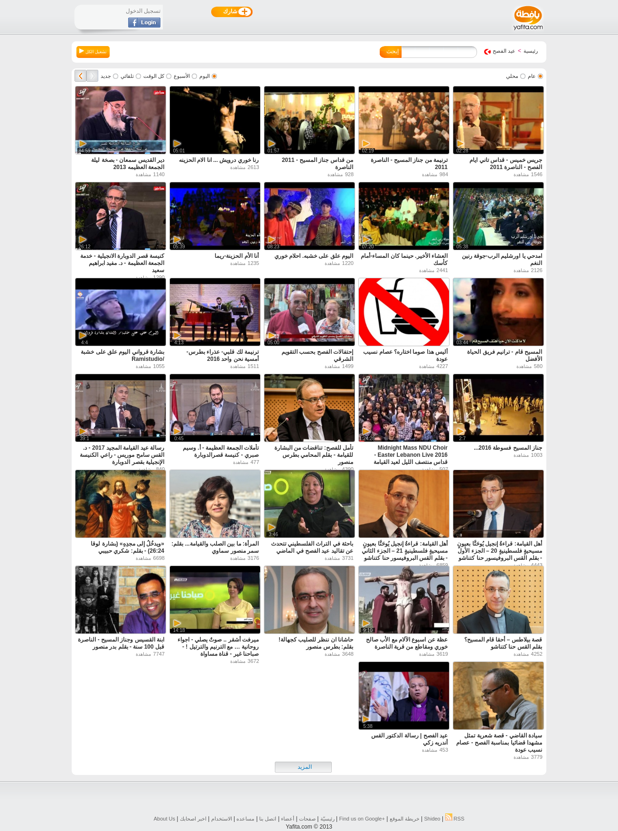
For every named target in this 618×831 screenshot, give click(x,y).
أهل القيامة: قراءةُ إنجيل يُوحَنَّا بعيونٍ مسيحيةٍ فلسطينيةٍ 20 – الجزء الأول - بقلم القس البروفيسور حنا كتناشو (499, 550)
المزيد (305, 767)
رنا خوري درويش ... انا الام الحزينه (219, 160)
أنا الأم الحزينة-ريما (237, 256)
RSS (455, 819)
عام (532, 76)
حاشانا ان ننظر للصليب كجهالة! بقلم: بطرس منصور (316, 643)
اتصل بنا (267, 819)
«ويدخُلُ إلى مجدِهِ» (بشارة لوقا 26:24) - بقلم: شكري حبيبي (127, 547)
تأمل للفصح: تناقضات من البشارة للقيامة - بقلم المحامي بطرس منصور (313, 454)
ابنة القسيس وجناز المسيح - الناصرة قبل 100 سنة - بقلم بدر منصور (121, 643)
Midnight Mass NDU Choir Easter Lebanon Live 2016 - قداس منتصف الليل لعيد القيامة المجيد (411, 458)
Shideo (432, 819)
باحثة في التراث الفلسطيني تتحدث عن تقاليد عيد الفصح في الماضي (312, 547)
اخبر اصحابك (193, 819)
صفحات (307, 819)
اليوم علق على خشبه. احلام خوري (313, 256)
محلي (512, 76)
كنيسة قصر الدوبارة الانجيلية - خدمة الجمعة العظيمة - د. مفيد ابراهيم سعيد (122, 263)
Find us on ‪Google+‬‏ (362, 819)
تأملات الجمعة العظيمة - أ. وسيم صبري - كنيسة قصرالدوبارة (221, 451)
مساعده (245, 819)
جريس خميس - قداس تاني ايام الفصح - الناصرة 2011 (505, 163)
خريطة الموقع (405, 819)
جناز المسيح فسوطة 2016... (508, 447)
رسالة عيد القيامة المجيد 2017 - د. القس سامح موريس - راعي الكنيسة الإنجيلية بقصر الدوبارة (122, 454)
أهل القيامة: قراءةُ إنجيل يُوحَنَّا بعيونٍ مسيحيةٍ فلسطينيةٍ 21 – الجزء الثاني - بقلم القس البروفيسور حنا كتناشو (405, 550)
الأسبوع (182, 76)
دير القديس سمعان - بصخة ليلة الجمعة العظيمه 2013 (127, 163)
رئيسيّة (327, 819)
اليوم (204, 76)
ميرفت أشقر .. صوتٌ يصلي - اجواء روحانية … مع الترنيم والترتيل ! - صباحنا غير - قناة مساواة (218, 646)
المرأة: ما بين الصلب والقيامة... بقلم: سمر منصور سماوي (215, 547)
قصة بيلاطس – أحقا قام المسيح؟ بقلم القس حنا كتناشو (503, 643)
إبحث (392, 51)
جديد (106, 76)
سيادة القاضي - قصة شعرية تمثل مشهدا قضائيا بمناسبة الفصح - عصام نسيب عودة (499, 742)
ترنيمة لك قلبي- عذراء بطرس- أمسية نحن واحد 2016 (223, 355)
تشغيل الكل (93, 51)
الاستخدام (221, 819)
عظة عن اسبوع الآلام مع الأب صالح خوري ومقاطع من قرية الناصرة (407, 643)
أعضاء (287, 819)
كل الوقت (153, 76)
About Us (164, 819)
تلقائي (127, 76)
